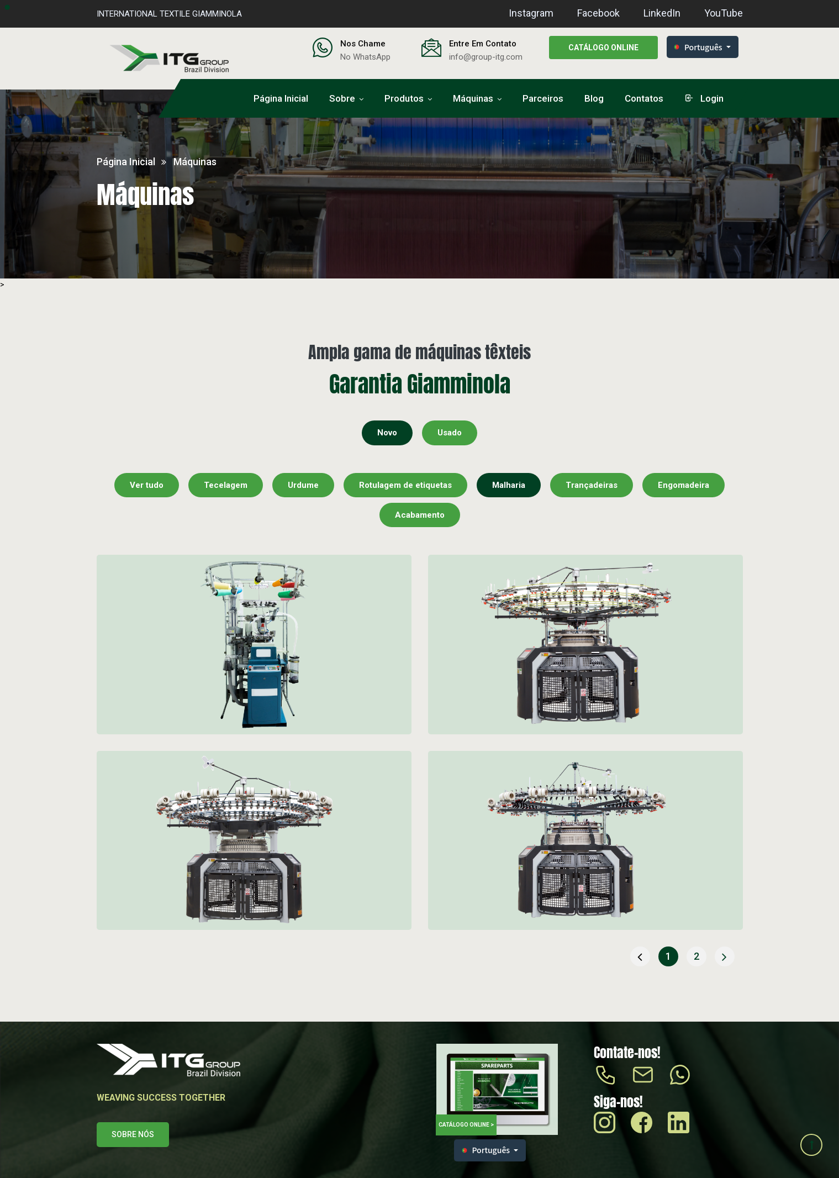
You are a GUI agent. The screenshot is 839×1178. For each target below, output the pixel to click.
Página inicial (281, 98)
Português (698, 46)
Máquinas (473, 98)
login (704, 98)
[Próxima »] (725, 956)
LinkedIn (661, 13)
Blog (594, 98)
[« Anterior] (640, 956)
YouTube (723, 13)
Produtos (404, 98)
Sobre (342, 98)
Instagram (531, 13)
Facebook (598, 13)
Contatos (644, 98)
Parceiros (543, 98)
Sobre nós (133, 1134)
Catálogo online (603, 47)
